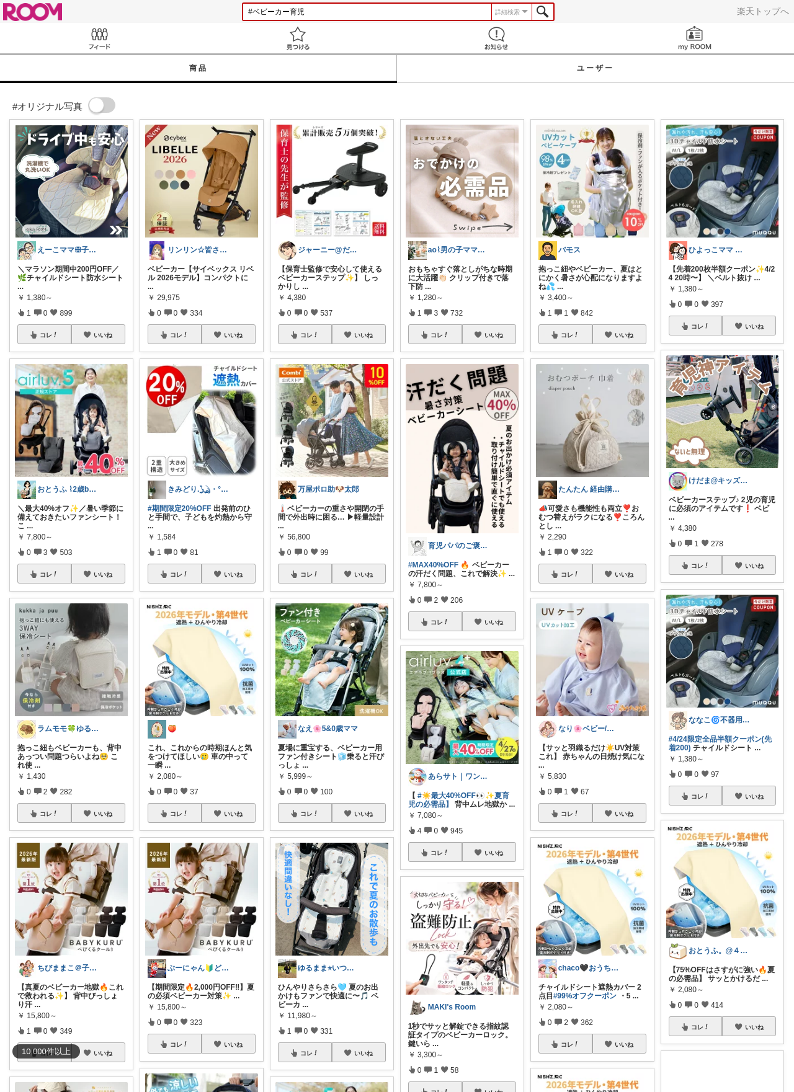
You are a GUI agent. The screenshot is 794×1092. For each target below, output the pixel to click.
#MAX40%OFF (433, 565)
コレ (49, 335)
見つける (297, 38)
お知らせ (496, 38)
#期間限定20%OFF (180, 508)
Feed (99, 38)
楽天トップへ (763, 11)
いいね (103, 335)
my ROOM (695, 38)
